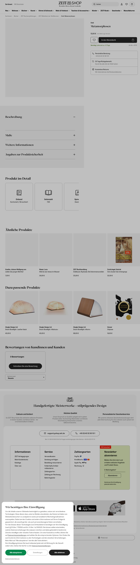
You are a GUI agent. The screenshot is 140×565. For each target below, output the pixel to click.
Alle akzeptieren (16, 552)
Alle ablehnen (59, 552)
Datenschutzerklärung (12, 559)
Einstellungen (37, 552)
